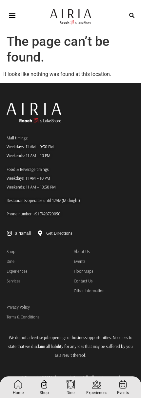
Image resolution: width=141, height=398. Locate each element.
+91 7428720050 (46, 213)
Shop (8, 251)
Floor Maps (83, 271)
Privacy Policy (18, 307)
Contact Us (83, 280)
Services (8, 280)
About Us (82, 251)
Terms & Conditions (23, 316)
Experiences (8, 271)
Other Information (89, 290)
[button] (12, 15)
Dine (8, 261)
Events (79, 261)
